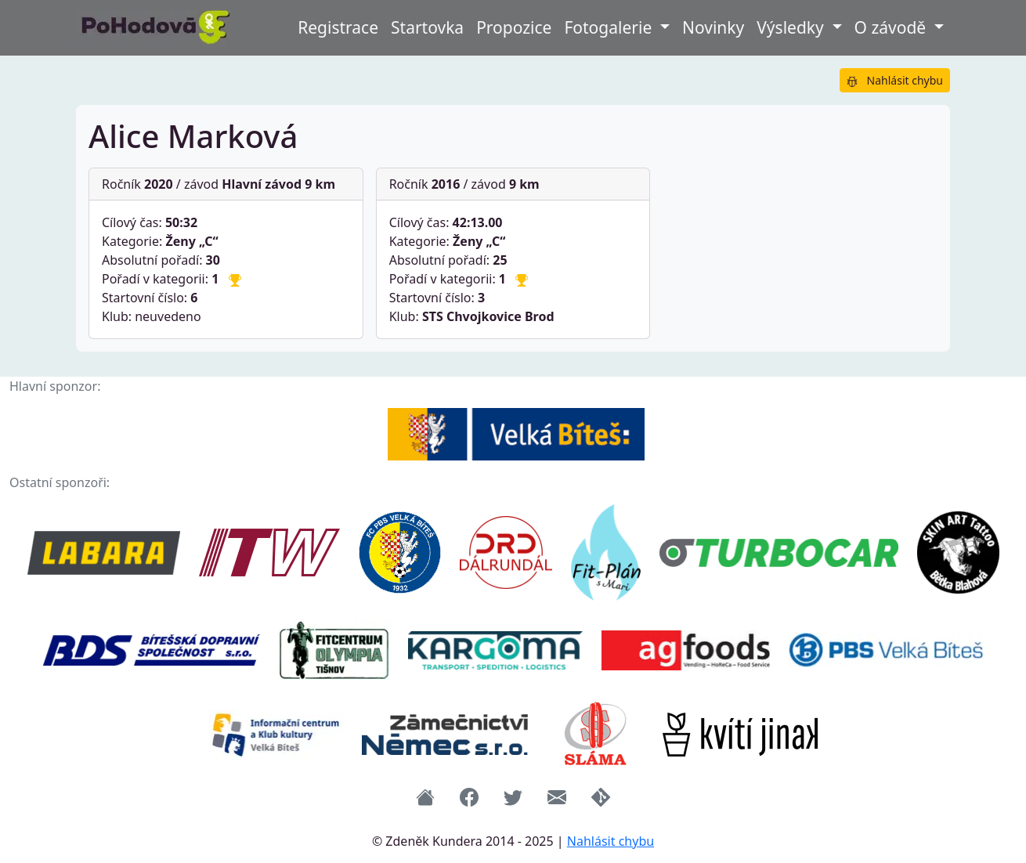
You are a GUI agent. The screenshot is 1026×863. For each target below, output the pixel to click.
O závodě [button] (892, 27)
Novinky (713, 27)
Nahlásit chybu (895, 80)
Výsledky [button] (792, 27)
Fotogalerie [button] (610, 27)
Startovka (427, 27)
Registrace (338, 27)
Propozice (513, 27)
